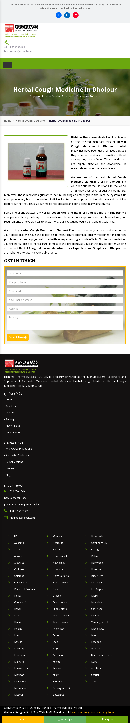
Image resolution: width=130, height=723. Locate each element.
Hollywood (97, 562)
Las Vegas (96, 582)
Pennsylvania (60, 602)
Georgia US (20, 602)
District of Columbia (25, 589)
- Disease (9, 468)
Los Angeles (98, 589)
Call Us (23, 719)
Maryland (19, 661)
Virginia (56, 648)
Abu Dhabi (97, 668)
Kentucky (19, 648)
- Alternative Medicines (16, 455)
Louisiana (19, 655)
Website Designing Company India (93, 712)
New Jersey (59, 562)
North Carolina (61, 575)
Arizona (18, 556)
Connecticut (20, 582)
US (15, 536)
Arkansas (19, 562)
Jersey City (97, 575)
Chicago (95, 549)
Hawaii (17, 608)
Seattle (95, 615)
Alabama (19, 542)
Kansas (18, 641)
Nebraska (58, 542)
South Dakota (60, 622)
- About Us (10, 406)
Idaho (17, 615)
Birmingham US (61, 688)
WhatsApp (65, 719)
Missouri (19, 694)
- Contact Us (11, 412)
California (19, 569)
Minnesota (20, 681)
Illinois (17, 622)
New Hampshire (61, 556)
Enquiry (107, 719)
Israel (94, 635)
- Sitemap (9, 419)
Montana (58, 536)
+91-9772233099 (14, 47)
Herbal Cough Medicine (30, 120)
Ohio (55, 589)
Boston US (58, 694)
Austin (56, 674)
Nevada (57, 549)
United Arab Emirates (102, 655)
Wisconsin (58, 655)
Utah (55, 641)
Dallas (94, 556)
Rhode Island (60, 608)
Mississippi (20, 688)
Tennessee (59, 628)
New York (96, 602)
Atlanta (56, 661)
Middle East (97, 628)
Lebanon (96, 641)
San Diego (97, 608)
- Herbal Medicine (13, 461)
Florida (18, 595)
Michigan (19, 674)
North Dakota (60, 582)
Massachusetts (22, 668)
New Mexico (59, 569)
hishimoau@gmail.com (18, 51)
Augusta (57, 668)
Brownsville (97, 536)
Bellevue (57, 681)
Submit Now (18, 337)
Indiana (18, 628)
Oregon (57, 595)
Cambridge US (99, 542)
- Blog (7, 475)
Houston (96, 569)
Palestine (96, 648)
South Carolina (61, 615)
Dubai (94, 661)
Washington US (99, 622)
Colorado (19, 575)
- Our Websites (12, 432)
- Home (8, 399)
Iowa (17, 635)
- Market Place (12, 425)
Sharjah (95, 674)
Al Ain (94, 681)
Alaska (17, 549)
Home (7, 120)
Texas (56, 635)
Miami (94, 595)
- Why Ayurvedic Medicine (18, 448)
